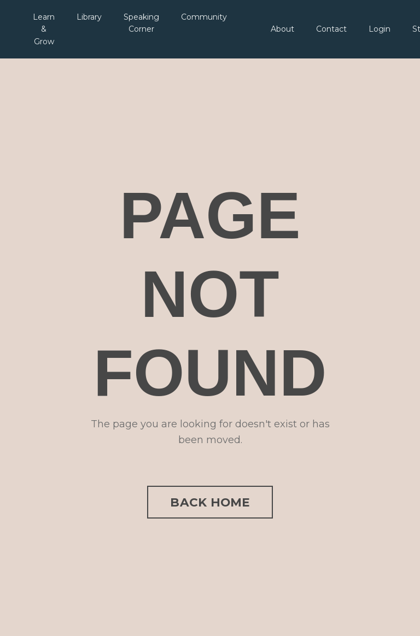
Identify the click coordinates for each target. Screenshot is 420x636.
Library (89, 17)
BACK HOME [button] (209, 502)
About (282, 29)
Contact (331, 29)
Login (379, 29)
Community (204, 17)
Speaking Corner (141, 23)
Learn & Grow (44, 29)
